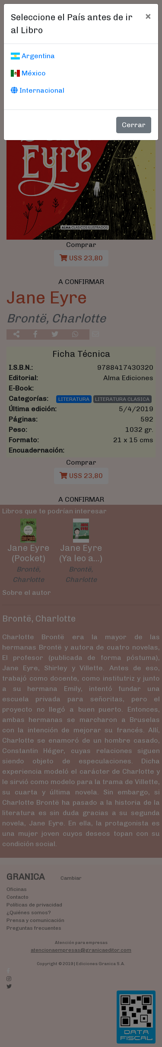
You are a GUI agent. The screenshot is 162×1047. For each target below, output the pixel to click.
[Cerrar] (148, 16)
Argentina (33, 56)
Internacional (37, 90)
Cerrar (134, 125)
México (28, 73)
